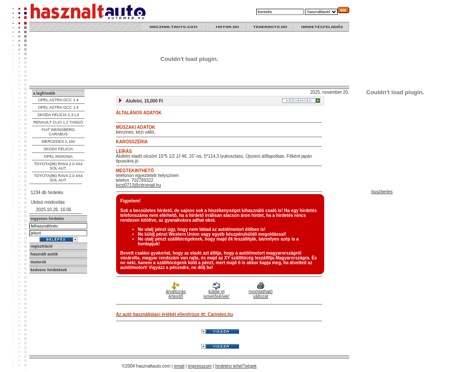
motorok (38, 262)
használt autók (44, 254)
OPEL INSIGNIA (58, 156)
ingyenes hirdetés (47, 218)
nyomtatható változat (260, 291)
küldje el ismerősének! (216, 291)
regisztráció (42, 246)
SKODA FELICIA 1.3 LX (58, 115)
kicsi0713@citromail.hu (138, 185)
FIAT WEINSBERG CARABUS (58, 132)
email (179, 366)
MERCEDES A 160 (58, 141)
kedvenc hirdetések (49, 270)
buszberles (382, 191)
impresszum (200, 366)
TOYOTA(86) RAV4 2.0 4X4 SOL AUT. (58, 166)
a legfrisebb (44, 93)
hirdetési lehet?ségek (236, 366)
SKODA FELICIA (58, 149)
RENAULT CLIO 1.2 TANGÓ (58, 122)
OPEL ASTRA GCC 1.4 (58, 100)
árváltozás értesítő (176, 291)
